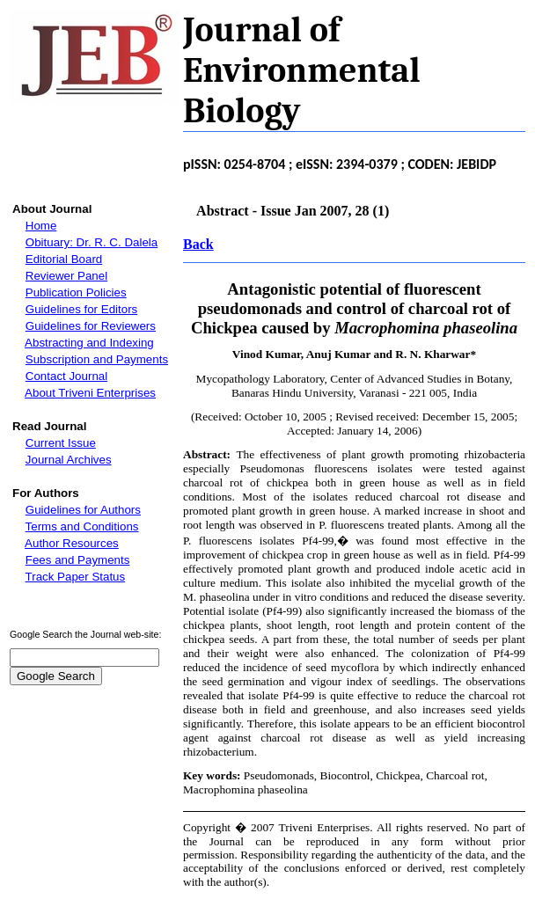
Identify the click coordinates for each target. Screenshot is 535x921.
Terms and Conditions (82, 526)
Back (198, 244)
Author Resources (72, 543)
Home (41, 225)
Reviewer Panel (66, 275)
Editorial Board (64, 259)
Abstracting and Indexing (89, 342)
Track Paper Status (76, 576)
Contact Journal (66, 376)
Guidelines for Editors (81, 309)
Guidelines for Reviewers (91, 326)
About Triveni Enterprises (90, 392)
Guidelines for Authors (83, 509)
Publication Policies (76, 292)
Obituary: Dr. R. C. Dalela (92, 242)
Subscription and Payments (97, 359)
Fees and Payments (78, 559)
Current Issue (61, 443)
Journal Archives (69, 459)
